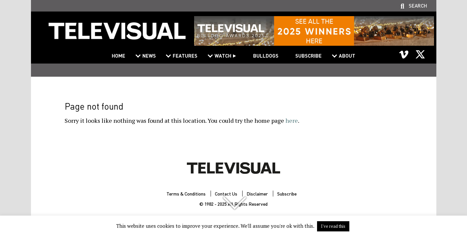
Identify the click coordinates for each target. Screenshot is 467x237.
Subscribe (308, 55)
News (149, 55)
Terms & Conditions (186, 194)
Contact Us (226, 194)
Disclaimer (257, 194)
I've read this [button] (333, 226)
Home (118, 55)
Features (185, 55)
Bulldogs (265, 55)
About (347, 55)
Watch (223, 55)
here (291, 120)
